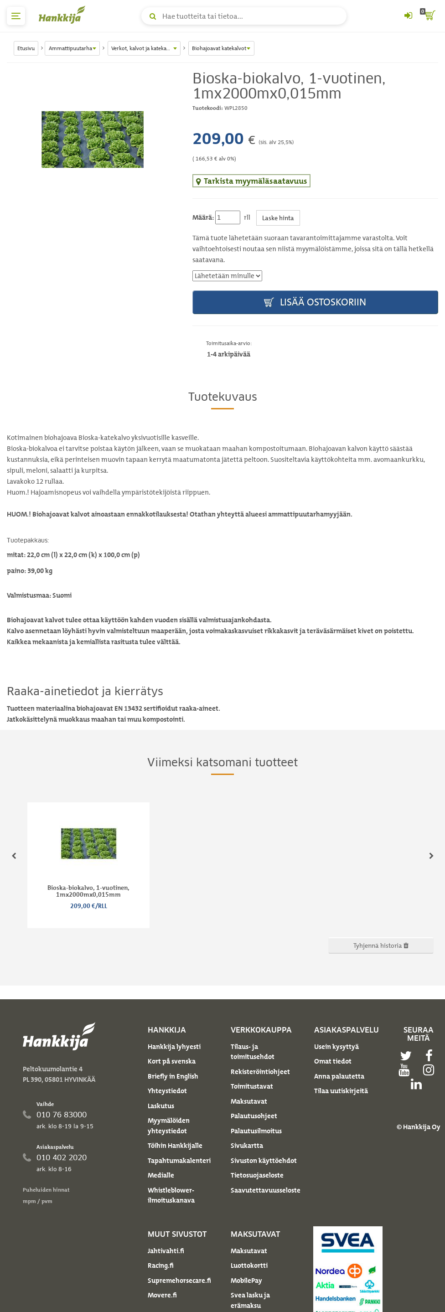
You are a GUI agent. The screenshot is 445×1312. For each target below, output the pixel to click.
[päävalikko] (16, 16)
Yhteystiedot (167, 1090)
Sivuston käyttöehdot (264, 1160)
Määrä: (203, 217)
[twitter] (408, 1055)
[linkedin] (418, 1084)
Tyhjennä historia (381, 945)
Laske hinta (278, 217)
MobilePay (246, 1280)
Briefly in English (173, 1076)
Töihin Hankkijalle (175, 1145)
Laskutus (161, 1106)
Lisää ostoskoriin (315, 302)
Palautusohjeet (254, 1116)
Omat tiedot (333, 1061)
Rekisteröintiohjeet (260, 1071)
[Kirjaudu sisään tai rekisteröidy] (408, 16)
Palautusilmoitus (256, 1131)
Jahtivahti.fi (166, 1250)
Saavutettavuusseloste (265, 1190)
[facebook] (431, 1055)
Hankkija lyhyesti (174, 1046)
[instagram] (431, 1070)
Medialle (161, 1175)
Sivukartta (247, 1145)
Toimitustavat (252, 1086)
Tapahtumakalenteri (179, 1160)
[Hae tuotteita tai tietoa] (244, 16)
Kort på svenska (172, 1061)
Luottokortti (249, 1265)
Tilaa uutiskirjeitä (341, 1090)
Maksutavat (249, 1101)
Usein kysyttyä (336, 1046)
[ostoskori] (429, 16)
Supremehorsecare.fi (179, 1280)
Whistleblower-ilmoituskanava (171, 1195)
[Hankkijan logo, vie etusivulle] (64, 14)
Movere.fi (162, 1295)
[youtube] (406, 1070)
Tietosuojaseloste (257, 1175)
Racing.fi (161, 1265)
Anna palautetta (339, 1076)
